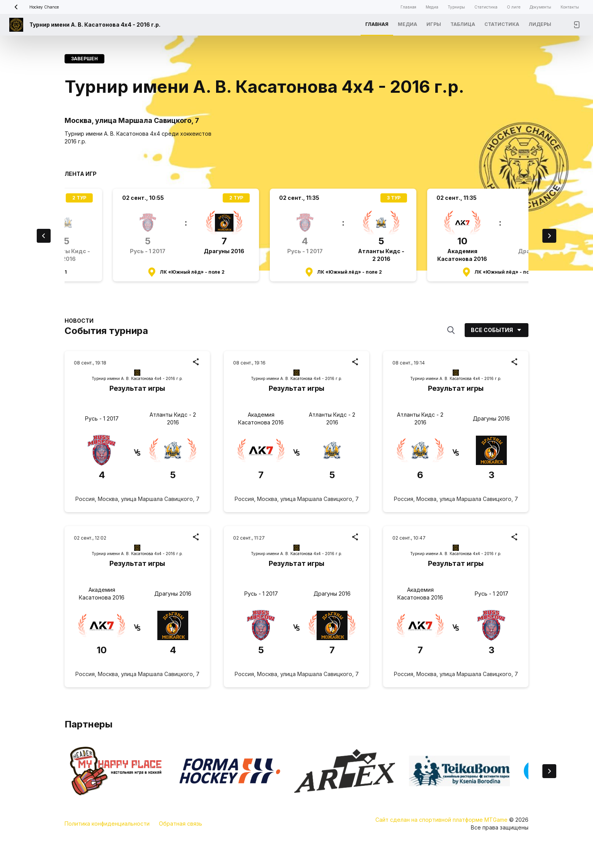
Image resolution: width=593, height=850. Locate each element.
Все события (496, 330)
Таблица (462, 24)
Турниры (456, 7)
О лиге (513, 7)
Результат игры (137, 388)
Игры (433, 24)
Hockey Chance (34, 7)
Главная (408, 7)
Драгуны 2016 (491, 418)
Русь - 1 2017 (102, 418)
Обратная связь (180, 823)
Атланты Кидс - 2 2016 (173, 418)
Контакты (570, 7)
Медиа (432, 7)
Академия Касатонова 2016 (261, 418)
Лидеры (539, 24)
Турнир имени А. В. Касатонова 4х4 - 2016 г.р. (94, 24)
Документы (540, 7)
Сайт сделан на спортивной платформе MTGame (442, 819)
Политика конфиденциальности (107, 823)
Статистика (486, 7)
